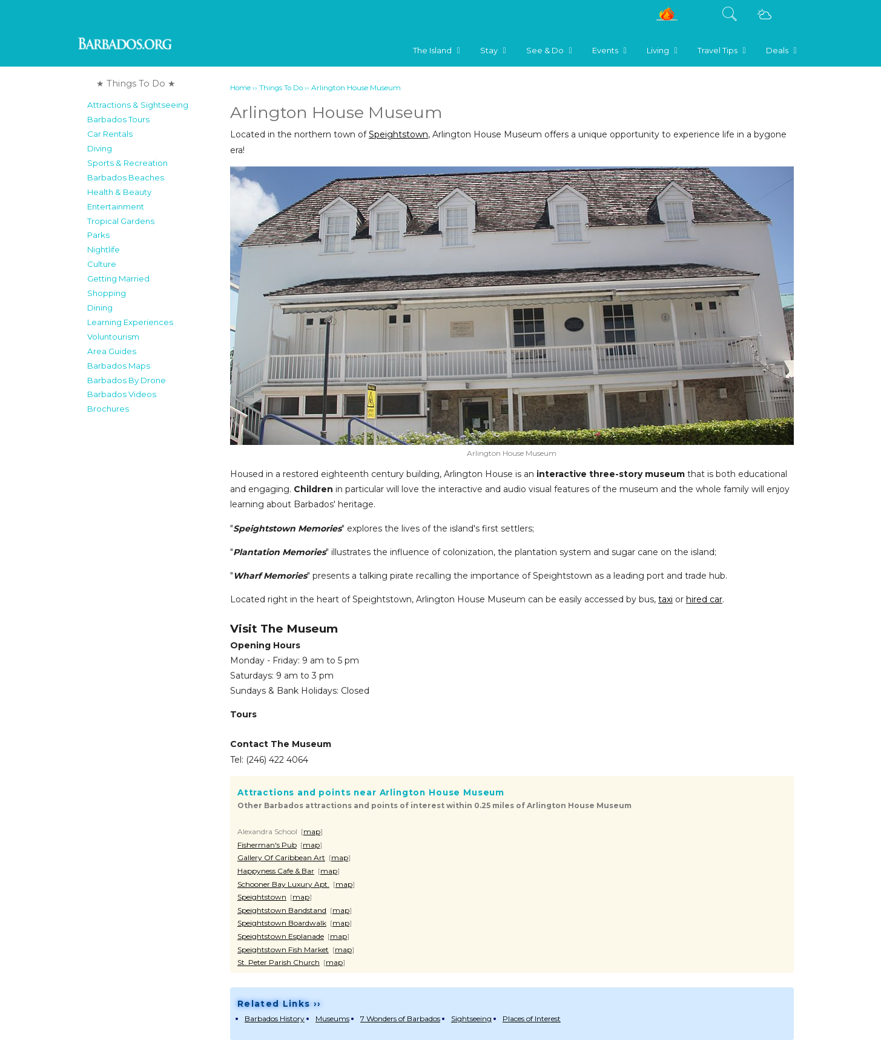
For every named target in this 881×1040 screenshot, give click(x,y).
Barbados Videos (121, 394)
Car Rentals (110, 134)
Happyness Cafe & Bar (275, 870)
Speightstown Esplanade (280, 936)
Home (240, 88)
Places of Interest (532, 1018)
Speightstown (398, 134)
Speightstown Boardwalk (281, 922)
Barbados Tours (118, 119)
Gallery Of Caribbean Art (281, 857)
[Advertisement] (154, 601)
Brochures (108, 408)
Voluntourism (113, 336)
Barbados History (275, 1018)
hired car (704, 599)
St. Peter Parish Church (278, 962)
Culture (101, 264)
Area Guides (111, 351)
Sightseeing (471, 1018)
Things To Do (281, 88)
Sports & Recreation (127, 163)
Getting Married (118, 278)
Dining (100, 307)
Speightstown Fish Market (283, 949)
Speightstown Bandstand (281, 910)
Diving (99, 148)
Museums (332, 1018)
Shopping (106, 293)
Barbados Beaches (125, 177)
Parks (98, 235)
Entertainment (115, 206)
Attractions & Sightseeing (137, 105)
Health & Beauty (119, 192)
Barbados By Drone (126, 380)
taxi (665, 599)
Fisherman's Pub (267, 844)
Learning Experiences (130, 322)
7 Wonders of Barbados (400, 1018)
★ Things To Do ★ (136, 83)
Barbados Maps (118, 365)
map (311, 831)
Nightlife (103, 249)
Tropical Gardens (120, 221)
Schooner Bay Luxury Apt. (283, 884)
